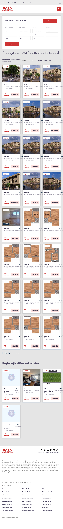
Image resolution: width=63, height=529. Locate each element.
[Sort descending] (32, 59)
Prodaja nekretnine (28, 509)
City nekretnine (26, 488)
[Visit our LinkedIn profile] (54, 449)
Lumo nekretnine (47, 509)
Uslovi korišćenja (55, 452)
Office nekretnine (7, 494)
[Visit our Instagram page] (45, 449)
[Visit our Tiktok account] (57, 449)
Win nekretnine (46, 497)
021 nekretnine (46, 488)
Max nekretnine (7, 503)
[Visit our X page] (51, 449)
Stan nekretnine (7, 500)
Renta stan (45, 506)
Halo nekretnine (27, 494)
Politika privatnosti (43, 452)
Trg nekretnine (46, 503)
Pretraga (12, 43)
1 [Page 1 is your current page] (6, 352)
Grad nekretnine (7, 488)
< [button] (3, 352)
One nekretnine (26, 506)
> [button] (18, 352)
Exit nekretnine (26, 500)
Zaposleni (38, 3)
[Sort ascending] (29, 59)
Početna (4, 3)
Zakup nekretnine (7, 509)
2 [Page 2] (9, 352)
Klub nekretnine (47, 494)
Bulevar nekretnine (47, 491)
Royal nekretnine (27, 491)
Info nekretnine (7, 491)
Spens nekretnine (27, 497)
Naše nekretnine (12, 3)
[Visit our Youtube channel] (48, 449)
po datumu (47, 60)
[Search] (59, 9)
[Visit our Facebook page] (41, 449)
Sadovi (49, 30)
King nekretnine (27, 503)
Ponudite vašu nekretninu (26, 3)
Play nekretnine (46, 500)
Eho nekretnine (7, 497)
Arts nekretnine (7, 506)
